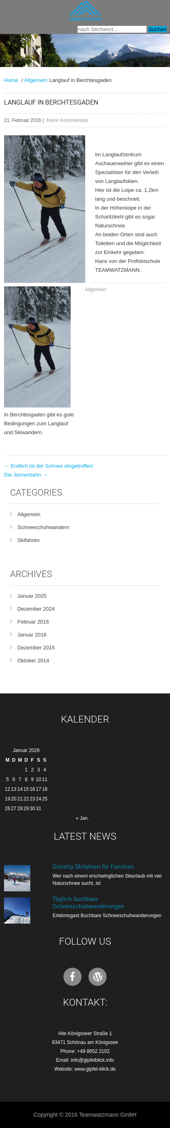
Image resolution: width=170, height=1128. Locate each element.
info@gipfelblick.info (92, 1060)
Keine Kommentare (67, 120)
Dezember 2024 (36, 609)
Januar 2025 (31, 596)
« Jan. (82, 818)
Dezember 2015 (36, 648)
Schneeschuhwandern (43, 527)
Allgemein (35, 80)
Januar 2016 (31, 635)
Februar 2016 (33, 622)
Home (11, 80)
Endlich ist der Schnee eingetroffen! (49, 466)
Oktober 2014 (33, 660)
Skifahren (28, 540)
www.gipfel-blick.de (94, 1069)
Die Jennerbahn (26, 475)
